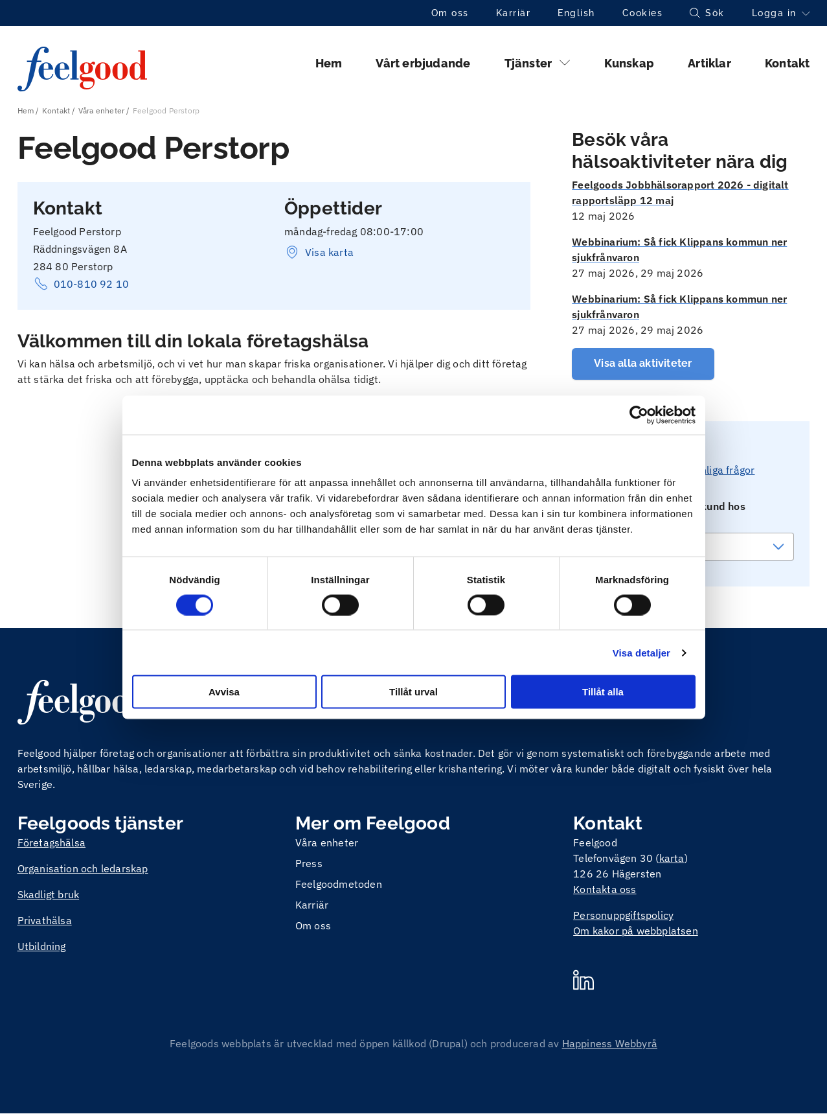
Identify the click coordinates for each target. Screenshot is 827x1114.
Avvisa (224, 691)
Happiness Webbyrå (609, 1043)
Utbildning (41, 946)
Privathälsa (44, 920)
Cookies (642, 13)
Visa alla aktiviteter (643, 363)
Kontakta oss (604, 889)
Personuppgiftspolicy (623, 915)
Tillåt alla (603, 691)
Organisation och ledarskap (82, 868)
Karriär (513, 13)
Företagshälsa (51, 842)
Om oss (450, 13)
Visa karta (319, 252)
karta (672, 858)
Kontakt (787, 63)
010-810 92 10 (81, 283)
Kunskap (629, 63)
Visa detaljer (641, 652)
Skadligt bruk (48, 894)
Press (309, 863)
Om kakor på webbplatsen (635, 930)
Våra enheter (101, 110)
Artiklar (709, 63)
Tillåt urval (413, 691)
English (576, 13)
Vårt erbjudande (423, 63)
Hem (329, 63)
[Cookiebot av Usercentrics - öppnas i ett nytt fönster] (639, 414)
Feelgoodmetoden (338, 883)
